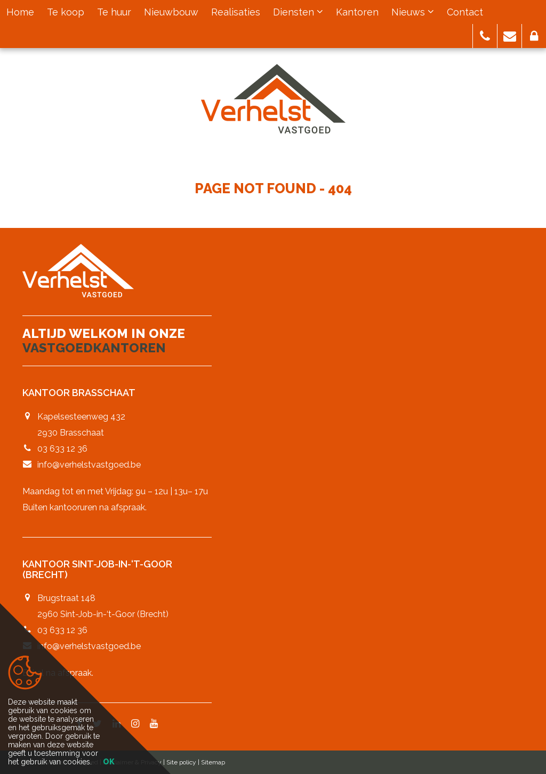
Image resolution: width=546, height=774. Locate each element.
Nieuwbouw (171, 12)
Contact (465, 12)
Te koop (65, 12)
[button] (485, 36)
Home (20, 12)
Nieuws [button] (412, 12)
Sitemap (213, 762)
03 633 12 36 (62, 449)
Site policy (181, 762)
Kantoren (357, 12)
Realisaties (235, 12)
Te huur (114, 12)
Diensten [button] (298, 12)
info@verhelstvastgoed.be (89, 465)
